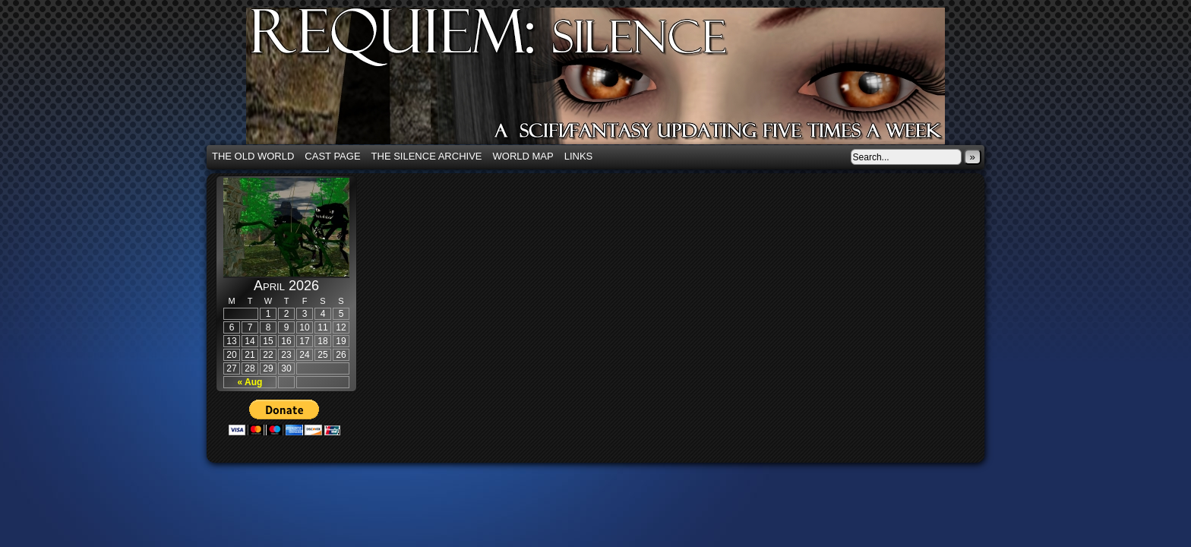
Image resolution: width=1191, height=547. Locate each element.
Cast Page (332, 156)
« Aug (250, 382)
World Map (523, 156)
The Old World (253, 156)
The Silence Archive (426, 156)
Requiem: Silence (618, 80)
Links (578, 156)
